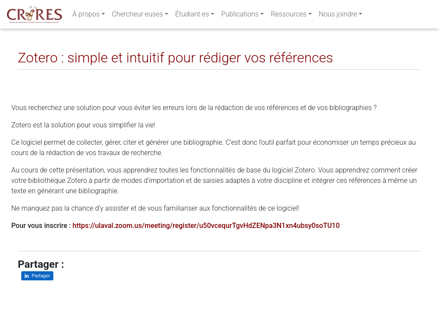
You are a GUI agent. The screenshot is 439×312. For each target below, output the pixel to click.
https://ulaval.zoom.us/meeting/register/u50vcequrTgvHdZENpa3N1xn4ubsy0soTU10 (206, 225)
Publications (240, 16)
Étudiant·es (192, 16)
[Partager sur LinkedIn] (30, 76)
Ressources (288, 16)
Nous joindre (338, 16)
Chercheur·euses (137, 16)
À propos (86, 16)
